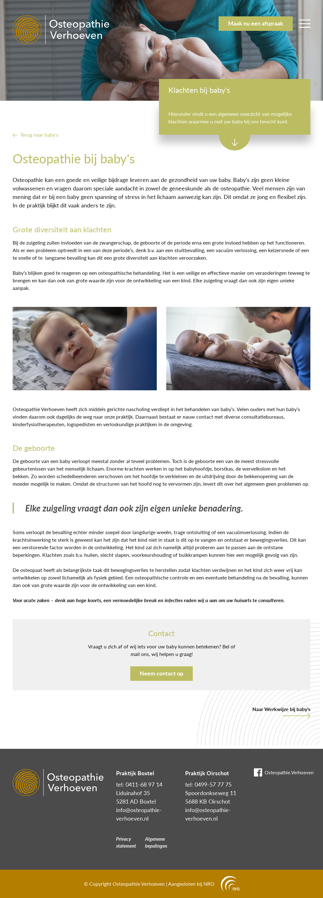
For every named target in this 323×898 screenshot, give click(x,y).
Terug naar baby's (39, 135)
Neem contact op (161, 673)
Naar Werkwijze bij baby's (281, 709)
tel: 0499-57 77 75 (208, 784)
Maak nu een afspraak (255, 23)
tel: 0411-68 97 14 (139, 784)
